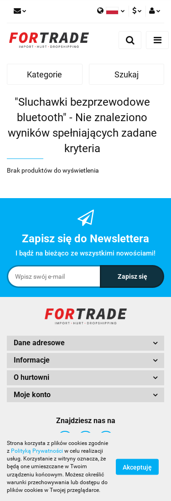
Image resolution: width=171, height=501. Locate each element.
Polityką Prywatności (37, 451)
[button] (85, 343)
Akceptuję (137, 467)
